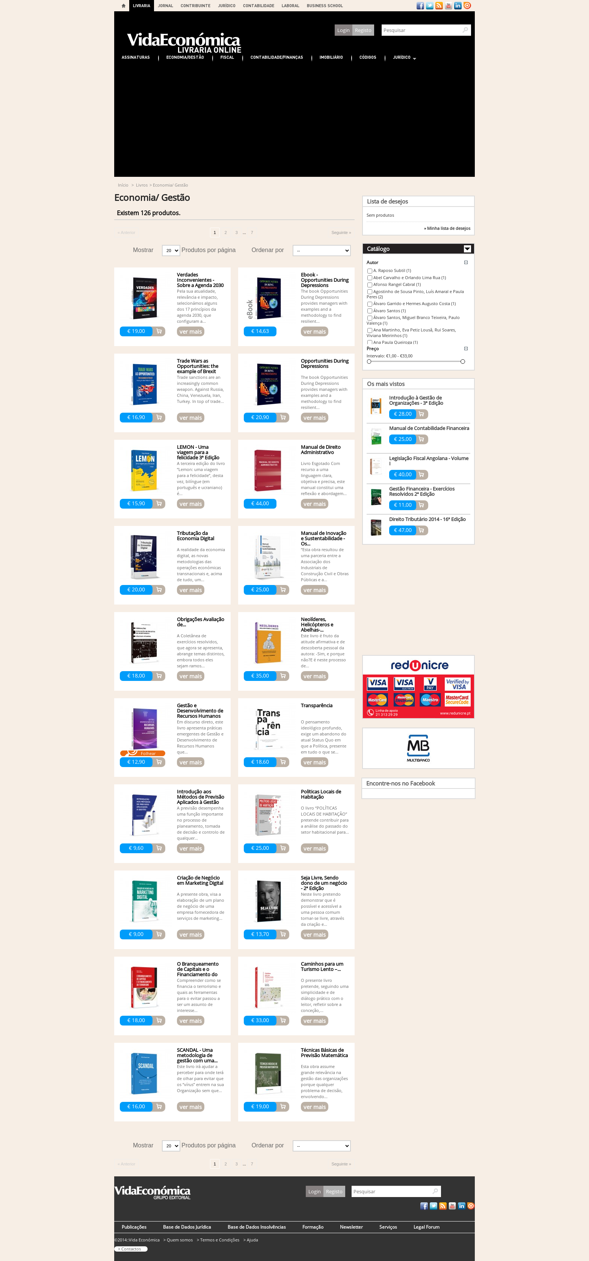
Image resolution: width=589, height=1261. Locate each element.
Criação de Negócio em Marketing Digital (200, 880)
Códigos (367, 57)
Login (343, 30)
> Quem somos (178, 1240)
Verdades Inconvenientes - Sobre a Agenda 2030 (200, 280)
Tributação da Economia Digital (195, 536)
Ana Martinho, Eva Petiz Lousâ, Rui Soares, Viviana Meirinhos (411, 332)
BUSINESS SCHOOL (325, 5)
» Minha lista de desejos (447, 228)
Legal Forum (426, 1227)
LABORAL (290, 5)
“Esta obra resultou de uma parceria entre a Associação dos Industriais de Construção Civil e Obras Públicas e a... (325, 564)
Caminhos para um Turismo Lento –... (322, 966)
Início (123, 185)
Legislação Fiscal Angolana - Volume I (428, 461)
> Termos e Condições (218, 1240)
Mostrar (143, 250)
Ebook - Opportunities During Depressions (325, 280)
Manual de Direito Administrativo (321, 450)
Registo (363, 30)
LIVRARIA (141, 5)
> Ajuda (250, 1240)
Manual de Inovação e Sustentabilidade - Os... (323, 538)
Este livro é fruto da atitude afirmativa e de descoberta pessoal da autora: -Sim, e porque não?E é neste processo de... (323, 650)
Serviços (388, 1227)
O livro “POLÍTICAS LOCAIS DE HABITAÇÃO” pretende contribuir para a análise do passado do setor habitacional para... (325, 820)
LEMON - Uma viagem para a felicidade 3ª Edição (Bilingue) (198, 455)
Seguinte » (341, 232)
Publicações (134, 1227)
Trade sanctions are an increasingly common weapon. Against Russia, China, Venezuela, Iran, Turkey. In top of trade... (200, 389)
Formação (312, 1227)
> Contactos (129, 1249)
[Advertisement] (294, 120)
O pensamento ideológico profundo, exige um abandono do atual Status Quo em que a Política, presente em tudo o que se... (323, 737)
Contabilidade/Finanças (277, 57)
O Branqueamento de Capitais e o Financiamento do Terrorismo (198, 971)
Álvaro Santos (389, 310)
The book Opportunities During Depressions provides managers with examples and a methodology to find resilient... (324, 306)
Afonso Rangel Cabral (397, 284)
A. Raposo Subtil (392, 270)
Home (123, 5)
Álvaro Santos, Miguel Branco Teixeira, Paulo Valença (413, 320)
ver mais (191, 331)
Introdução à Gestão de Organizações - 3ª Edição (416, 400)
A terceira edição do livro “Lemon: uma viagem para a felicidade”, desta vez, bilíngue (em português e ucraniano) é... (201, 478)
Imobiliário (331, 57)
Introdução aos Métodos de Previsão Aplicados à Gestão (200, 796)
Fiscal (227, 57)
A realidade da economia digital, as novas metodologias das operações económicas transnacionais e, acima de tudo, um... (201, 564)
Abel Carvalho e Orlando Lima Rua (409, 277)
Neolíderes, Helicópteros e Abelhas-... (317, 624)
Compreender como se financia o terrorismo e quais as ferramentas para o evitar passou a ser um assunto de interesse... (199, 995)
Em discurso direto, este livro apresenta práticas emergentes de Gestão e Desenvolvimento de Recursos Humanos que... (200, 737)
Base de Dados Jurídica (187, 1227)
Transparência (316, 705)
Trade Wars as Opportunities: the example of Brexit (197, 366)
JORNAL (165, 5)
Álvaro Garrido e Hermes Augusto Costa (414, 303)
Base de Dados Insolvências (257, 1227)
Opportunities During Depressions (325, 363)
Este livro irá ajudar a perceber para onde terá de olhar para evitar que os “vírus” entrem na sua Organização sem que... (200, 1078)
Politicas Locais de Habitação (321, 794)
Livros (142, 185)
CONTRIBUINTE (195, 5)
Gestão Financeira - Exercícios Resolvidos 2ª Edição (422, 491)
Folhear (148, 753)
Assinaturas (136, 57)
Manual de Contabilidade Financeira (429, 428)
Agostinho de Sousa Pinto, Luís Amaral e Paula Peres (415, 294)
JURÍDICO (227, 5)
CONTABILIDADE (258, 5)
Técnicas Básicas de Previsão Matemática (324, 1053)
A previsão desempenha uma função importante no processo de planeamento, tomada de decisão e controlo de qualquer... (201, 823)
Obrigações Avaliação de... (200, 622)
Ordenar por (268, 250)
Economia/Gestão (185, 57)
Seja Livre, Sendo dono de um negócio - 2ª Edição (324, 883)
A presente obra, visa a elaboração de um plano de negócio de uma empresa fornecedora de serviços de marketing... (200, 906)
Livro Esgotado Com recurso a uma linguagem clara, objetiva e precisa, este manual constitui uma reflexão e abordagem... (324, 478)
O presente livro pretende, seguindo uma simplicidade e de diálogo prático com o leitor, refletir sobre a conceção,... (325, 995)
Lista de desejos (387, 201)
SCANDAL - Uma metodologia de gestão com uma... (197, 1055)
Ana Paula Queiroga (395, 342)
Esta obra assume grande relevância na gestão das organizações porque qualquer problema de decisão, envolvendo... (324, 1081)
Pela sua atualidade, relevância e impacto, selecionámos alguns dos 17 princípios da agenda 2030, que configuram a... (197, 306)
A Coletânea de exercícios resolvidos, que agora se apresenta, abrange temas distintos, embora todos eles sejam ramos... (201, 650)
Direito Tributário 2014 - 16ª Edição (427, 519)
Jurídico (400, 58)
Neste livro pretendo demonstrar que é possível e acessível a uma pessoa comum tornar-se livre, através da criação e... (322, 909)
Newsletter (351, 1227)
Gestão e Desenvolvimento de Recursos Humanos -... (200, 713)
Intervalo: (376, 356)
